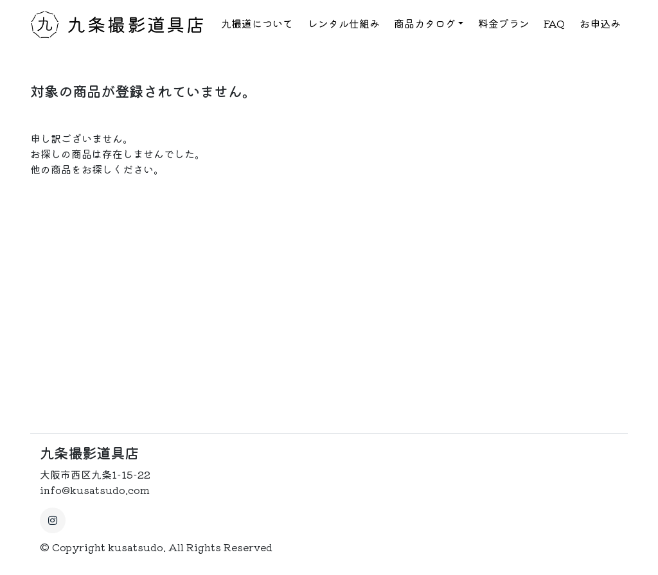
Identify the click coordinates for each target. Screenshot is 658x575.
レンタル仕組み (344, 23)
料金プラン (503, 23)
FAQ (554, 23)
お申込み (600, 23)
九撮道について (257, 23)
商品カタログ (425, 23)
